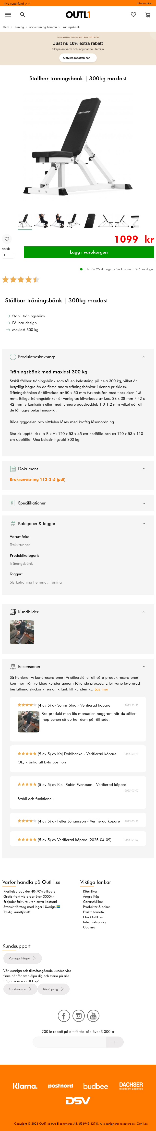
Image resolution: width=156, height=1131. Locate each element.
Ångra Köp (91, 896)
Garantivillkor (93, 902)
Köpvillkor (90, 891)
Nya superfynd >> (17, 3)
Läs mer (101, 689)
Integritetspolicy (94, 922)
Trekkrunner (20, 544)
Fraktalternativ (93, 912)
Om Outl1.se (93, 917)
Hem (6, 27)
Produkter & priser (96, 907)
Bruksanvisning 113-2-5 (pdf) (37, 479)
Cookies (89, 927)
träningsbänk (44, 381)
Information (144, 3)
